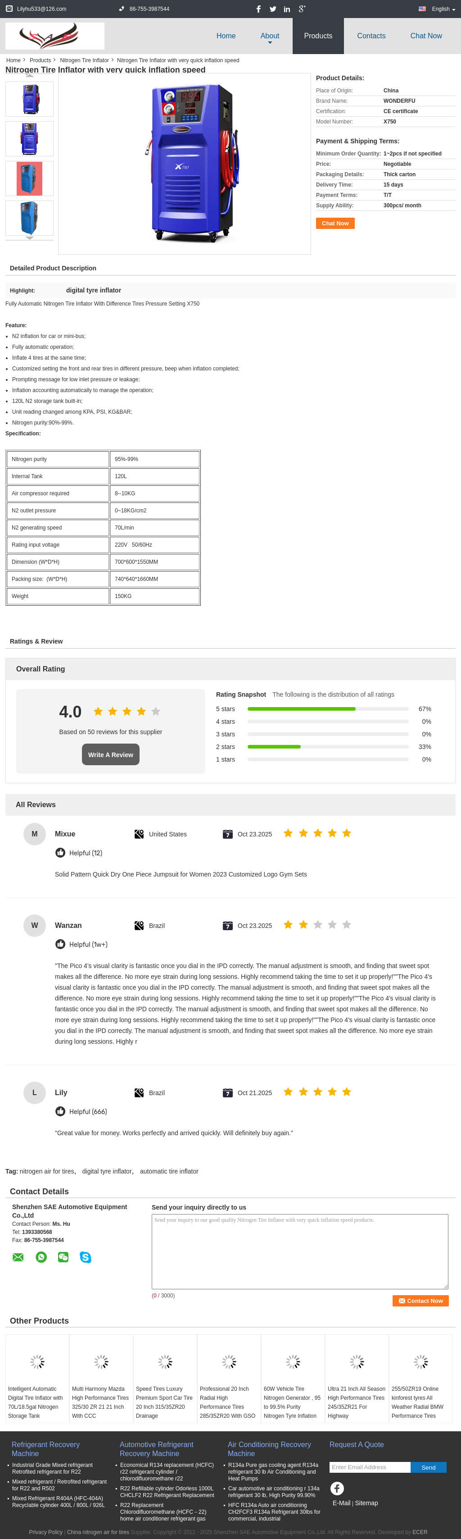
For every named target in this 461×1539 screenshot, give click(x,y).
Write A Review (110, 754)
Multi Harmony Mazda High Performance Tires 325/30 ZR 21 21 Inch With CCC (100, 1402)
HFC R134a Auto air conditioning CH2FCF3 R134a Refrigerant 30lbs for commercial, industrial (274, 1512)
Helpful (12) (85, 853)
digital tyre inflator (107, 1171)
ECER (419, 1532)
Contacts (371, 36)
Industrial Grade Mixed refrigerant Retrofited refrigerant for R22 (52, 1468)
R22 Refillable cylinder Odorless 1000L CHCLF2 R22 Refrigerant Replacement (167, 1491)
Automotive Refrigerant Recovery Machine (157, 1449)
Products (318, 36)
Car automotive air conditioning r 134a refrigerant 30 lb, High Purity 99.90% (274, 1491)
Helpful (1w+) (88, 945)
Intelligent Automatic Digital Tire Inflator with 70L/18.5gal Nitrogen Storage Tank (35, 1402)
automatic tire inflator (169, 1171)
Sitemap (366, 1503)
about (270, 36)
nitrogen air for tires (47, 1171)
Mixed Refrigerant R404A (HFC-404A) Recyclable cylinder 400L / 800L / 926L (58, 1501)
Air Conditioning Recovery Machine (269, 1449)
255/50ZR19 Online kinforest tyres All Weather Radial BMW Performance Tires (417, 1402)
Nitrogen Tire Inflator (84, 60)
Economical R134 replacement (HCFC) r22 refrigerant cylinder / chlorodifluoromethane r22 (167, 1472)
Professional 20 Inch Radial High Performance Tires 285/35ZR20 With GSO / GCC (227, 1407)
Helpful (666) (88, 1112)
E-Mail (342, 1503)
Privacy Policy (46, 1532)
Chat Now (426, 36)
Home (226, 36)
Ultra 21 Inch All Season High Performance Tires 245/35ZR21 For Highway (356, 1402)
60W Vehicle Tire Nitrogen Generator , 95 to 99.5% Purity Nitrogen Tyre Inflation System (292, 1407)
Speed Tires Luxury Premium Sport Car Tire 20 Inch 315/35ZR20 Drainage (164, 1402)
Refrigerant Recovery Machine (46, 1449)
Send (428, 1467)
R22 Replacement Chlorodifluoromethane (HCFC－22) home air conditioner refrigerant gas (163, 1512)
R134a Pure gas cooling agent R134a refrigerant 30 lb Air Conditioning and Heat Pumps (273, 1472)
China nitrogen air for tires (98, 1532)
